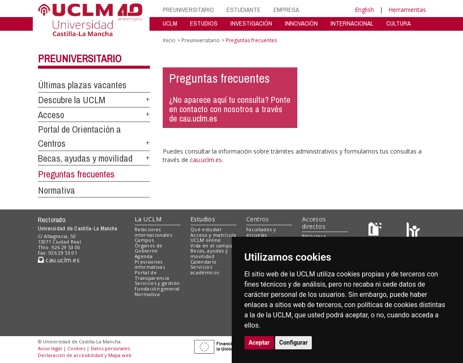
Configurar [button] (293, 342)
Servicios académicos (204, 270)
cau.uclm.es (206, 160)
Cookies (76, 348)
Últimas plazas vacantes (82, 84)
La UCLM (148, 219)
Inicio (169, 40)
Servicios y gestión (157, 283)
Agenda (143, 256)
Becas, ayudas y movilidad (85, 158)
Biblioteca (314, 236)
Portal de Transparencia (152, 275)
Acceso (51, 114)
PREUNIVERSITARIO (188, 9)
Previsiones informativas (150, 264)
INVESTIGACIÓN (251, 23)
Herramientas (407, 10)
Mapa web (120, 355)
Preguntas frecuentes (76, 174)
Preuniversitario (79, 58)
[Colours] (413, 231)
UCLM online (205, 240)
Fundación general (157, 288)
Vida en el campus (212, 245)
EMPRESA (286, 9)
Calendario (203, 261)
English (364, 10)
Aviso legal (50, 348)
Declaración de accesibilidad (70, 355)
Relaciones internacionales (153, 232)
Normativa (56, 190)
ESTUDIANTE (244, 9)
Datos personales (110, 348)
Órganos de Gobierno (148, 248)
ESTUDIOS (204, 23)
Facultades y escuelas (261, 232)
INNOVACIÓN (301, 23)
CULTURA (398, 23)
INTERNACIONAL (352, 23)
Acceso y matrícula (213, 235)
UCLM (170, 23)
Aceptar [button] (259, 342)
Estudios (202, 219)
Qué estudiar (206, 229)
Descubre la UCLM (71, 99)
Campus (144, 240)
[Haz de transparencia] (376, 231)
